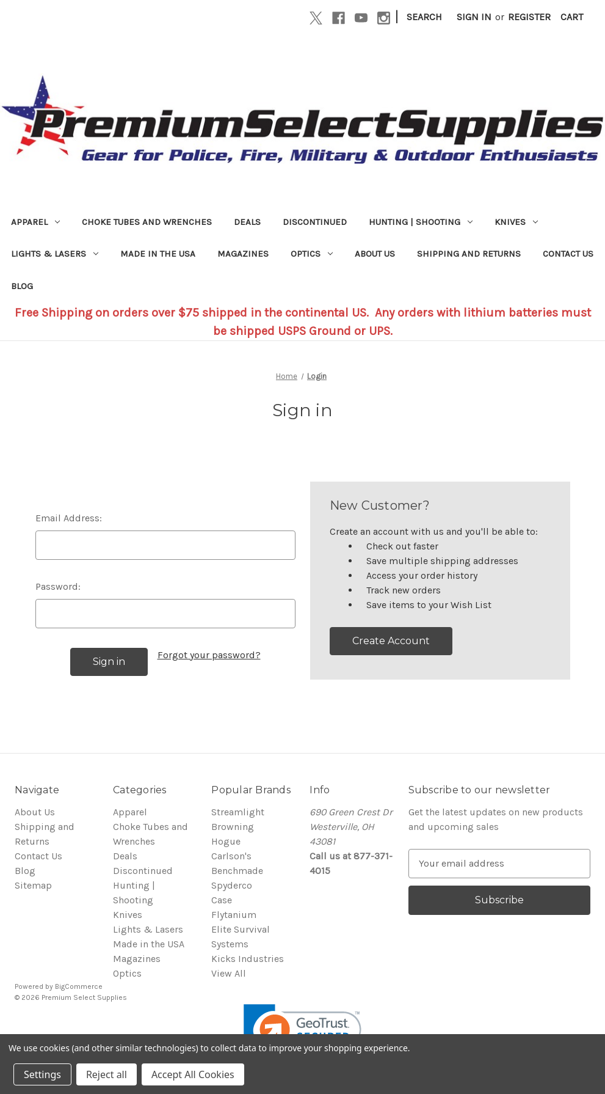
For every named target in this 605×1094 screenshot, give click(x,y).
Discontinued (315, 221)
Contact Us (568, 253)
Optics (312, 253)
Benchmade (237, 870)
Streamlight (237, 812)
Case (221, 900)
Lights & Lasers (54, 253)
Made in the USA (157, 253)
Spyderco (231, 885)
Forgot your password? (209, 655)
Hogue (226, 841)
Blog (22, 286)
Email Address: (68, 518)
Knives (516, 221)
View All (228, 973)
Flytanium (233, 914)
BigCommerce (79, 986)
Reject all (106, 1074)
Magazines (243, 253)
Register (529, 17)
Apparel (35, 221)
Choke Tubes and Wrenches (147, 221)
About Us (375, 253)
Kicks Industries (247, 958)
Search (424, 17)
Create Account (391, 641)
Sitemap (33, 885)
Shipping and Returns (469, 253)
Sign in (474, 17)
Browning (232, 826)
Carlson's (231, 856)
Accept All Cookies (192, 1074)
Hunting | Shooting (421, 221)
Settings (42, 1074)
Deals (247, 221)
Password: (58, 586)
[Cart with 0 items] (571, 17)
